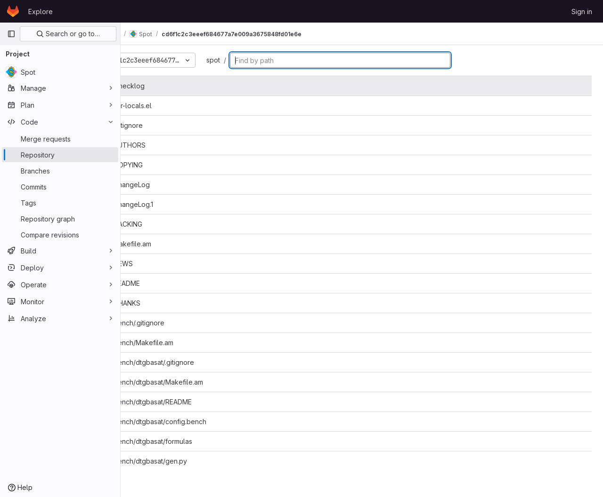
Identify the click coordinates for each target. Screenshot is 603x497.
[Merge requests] (60, 138)
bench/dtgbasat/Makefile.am (188, 382)
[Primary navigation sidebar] (11, 33)
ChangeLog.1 (163, 204)
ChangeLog (161, 185)
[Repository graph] (60, 218)
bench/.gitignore (169, 323)
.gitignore (158, 125)
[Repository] (60, 154)
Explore (40, 12)
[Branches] (60, 170)
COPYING (158, 165)
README (156, 283)
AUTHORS (159, 145)
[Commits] (60, 186)
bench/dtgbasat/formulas (183, 441)
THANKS (157, 303)
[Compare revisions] (60, 234)
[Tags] (60, 202)
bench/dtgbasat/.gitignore (183, 362)
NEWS (153, 264)
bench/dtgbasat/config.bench (190, 422)
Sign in (581, 12)
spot (247, 60)
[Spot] (60, 71)
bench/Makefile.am (173, 343)
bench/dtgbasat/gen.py (180, 461)
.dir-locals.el (162, 106)
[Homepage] (13, 11)
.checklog (159, 86)
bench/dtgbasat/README (182, 402)
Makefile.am (162, 244)
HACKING (158, 224)
